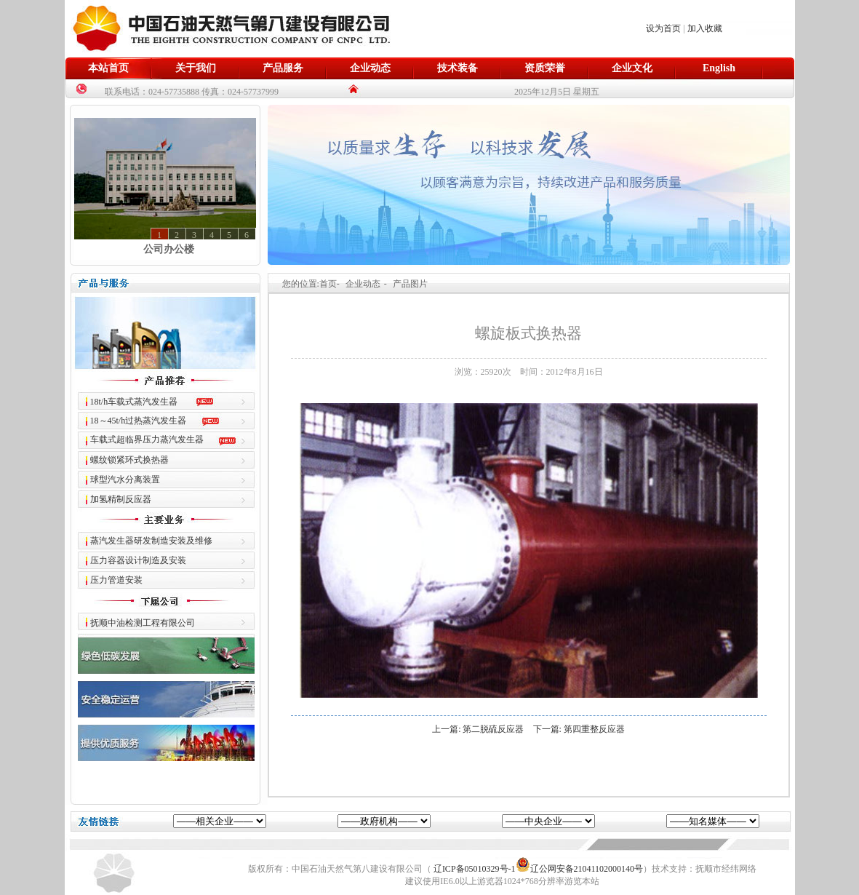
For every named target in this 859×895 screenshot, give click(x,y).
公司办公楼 (168, 249)
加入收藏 (704, 28)
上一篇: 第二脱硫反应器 (478, 729)
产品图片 (410, 284)
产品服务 (283, 68)
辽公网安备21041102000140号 (580, 869)
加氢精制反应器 (120, 499)
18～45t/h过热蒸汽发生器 (138, 420)
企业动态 (370, 68)
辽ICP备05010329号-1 (475, 869)
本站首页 (108, 68)
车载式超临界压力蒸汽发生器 (147, 439)
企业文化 (632, 68)
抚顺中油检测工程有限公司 (142, 623)
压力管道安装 (116, 580)
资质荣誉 (544, 68)
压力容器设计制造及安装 (138, 560)
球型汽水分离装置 (125, 479)
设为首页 (663, 28)
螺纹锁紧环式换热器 (129, 460)
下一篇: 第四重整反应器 (579, 729)
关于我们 (195, 68)
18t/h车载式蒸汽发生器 (134, 402)
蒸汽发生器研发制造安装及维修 (151, 541)
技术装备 (457, 68)
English (719, 68)
